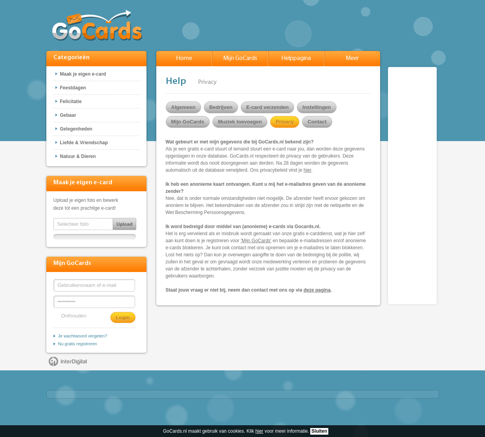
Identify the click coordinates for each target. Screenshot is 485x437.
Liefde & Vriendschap (84, 142)
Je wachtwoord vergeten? (82, 336)
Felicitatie (71, 101)
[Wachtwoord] (94, 302)
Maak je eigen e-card (83, 74)
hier (259, 431)
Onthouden (73, 316)
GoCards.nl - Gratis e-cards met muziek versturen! (97, 25)
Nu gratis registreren (77, 343)
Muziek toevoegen (240, 122)
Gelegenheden (76, 129)
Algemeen (183, 107)
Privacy (285, 122)
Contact (316, 122)
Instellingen (316, 107)
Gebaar (68, 115)
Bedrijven (220, 107)
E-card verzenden (267, 107)
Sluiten (319, 431)
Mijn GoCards (240, 58)
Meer (352, 58)
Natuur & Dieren (78, 156)
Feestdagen (73, 88)
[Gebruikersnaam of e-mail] (94, 285)
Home (184, 58)
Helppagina (296, 58)
